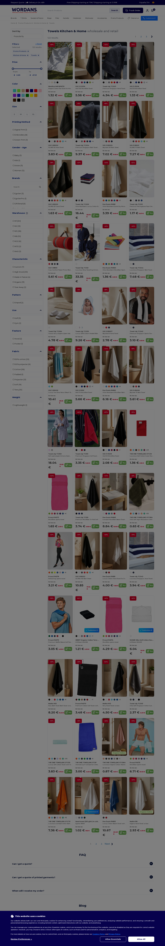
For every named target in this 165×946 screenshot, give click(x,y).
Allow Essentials (113, 939)
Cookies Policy (99, 934)
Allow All (141, 939)
